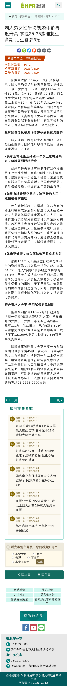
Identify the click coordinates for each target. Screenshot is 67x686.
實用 (40, 553)
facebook (19, 50)
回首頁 (44, 574)
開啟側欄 (8, 5)
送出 (40, 561)
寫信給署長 (33, 616)
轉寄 (39, 50)
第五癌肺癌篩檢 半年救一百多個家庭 (35, 528)
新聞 (48, 16)
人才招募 (19, 594)
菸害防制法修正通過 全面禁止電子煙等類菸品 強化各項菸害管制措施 (35, 455)
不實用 (35, 557)
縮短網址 (49, 50)
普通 (18, 557)
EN (59, 5)
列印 (44, 50)
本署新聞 (37, 16)
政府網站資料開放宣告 (47, 601)
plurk (34, 50)
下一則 (57, 400)
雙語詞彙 (47, 589)
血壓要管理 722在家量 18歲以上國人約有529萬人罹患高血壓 (35, 505)
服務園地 (25, 16)
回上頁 (24, 574)
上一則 (11, 400)
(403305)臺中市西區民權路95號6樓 (33, 665)
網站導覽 (19, 589)
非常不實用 (22, 561)
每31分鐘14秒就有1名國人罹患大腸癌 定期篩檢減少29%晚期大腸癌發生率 (36, 430)
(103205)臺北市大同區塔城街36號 (32, 649)
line (24, 50)
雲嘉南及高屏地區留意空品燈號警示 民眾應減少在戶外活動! (36, 480)
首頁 (13, 16)
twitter (29, 50)
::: (8, 16)
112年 (56, 16)
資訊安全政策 (19, 599)
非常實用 (21, 553)
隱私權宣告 (47, 594)
